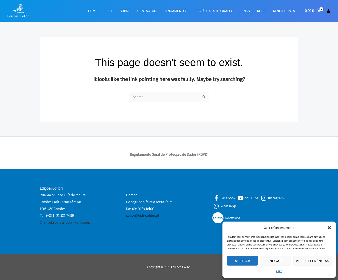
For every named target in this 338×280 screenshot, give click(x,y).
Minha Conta (284, 11)
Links (246, 11)
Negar (275, 261)
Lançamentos (178, 11)
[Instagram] (272, 198)
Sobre (129, 11)
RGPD (279, 271)
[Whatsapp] (224, 206)
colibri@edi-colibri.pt (142, 215)
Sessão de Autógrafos (216, 11)
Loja (113, 11)
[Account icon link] (328, 11)
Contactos (150, 11)
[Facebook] (224, 198)
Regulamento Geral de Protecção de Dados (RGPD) (169, 154)
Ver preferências (312, 261)
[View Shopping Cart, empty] (312, 11)
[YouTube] (248, 198)
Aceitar (242, 261)
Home (98, 11)
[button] (329, 228)
